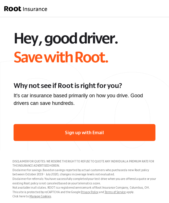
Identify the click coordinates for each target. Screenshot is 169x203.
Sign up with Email (84, 132)
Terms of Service (115, 192)
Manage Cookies (40, 196)
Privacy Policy (89, 192)
